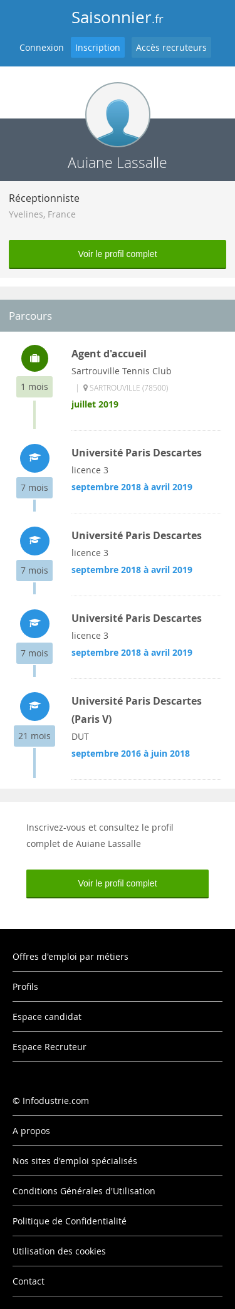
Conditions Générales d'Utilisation (84, 1191)
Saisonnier (117, 17)
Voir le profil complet (117, 254)
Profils (25, 986)
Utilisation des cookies (59, 1251)
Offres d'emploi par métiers (70, 956)
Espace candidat (47, 1016)
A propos (31, 1131)
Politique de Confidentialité (70, 1221)
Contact (28, 1281)
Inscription (97, 47)
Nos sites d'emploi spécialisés (75, 1161)
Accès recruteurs (171, 47)
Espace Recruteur (49, 1047)
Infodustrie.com (56, 1101)
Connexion (41, 47)
